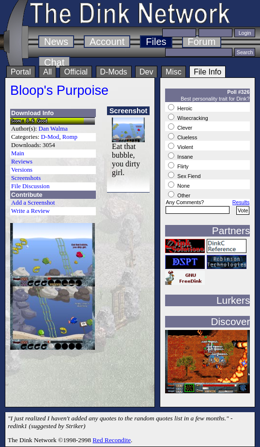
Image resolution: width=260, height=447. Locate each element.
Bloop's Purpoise (59, 90)
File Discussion (30, 186)
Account (107, 41)
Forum (202, 41)
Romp (69, 137)
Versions (21, 169)
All (47, 72)
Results (241, 202)
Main (17, 153)
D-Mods (113, 72)
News (56, 41)
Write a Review (30, 211)
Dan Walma (53, 128)
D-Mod (50, 137)
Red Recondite (111, 440)
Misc (174, 72)
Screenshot (128, 111)
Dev (146, 72)
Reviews (21, 161)
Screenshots (26, 178)
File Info (207, 72)
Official (76, 72)
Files (156, 41)
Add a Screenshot (33, 202)
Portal (21, 72)
